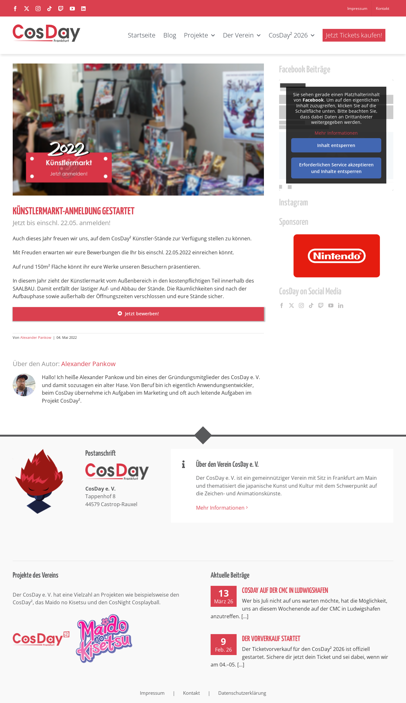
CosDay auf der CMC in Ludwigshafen (285, 590)
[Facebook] (281, 305)
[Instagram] (301, 305)
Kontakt (191, 693)
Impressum (152, 693)
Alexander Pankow (35, 337)
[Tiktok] (311, 305)
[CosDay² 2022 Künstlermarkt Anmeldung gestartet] (138, 130)
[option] (336, 255)
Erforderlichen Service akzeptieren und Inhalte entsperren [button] (336, 168)
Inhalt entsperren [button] (336, 145)
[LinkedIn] (340, 305)
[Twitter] (291, 305)
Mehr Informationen (220, 507)
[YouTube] (330, 305)
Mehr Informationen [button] (336, 133)
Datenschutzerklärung (242, 693)
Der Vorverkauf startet (271, 639)
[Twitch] (321, 305)
